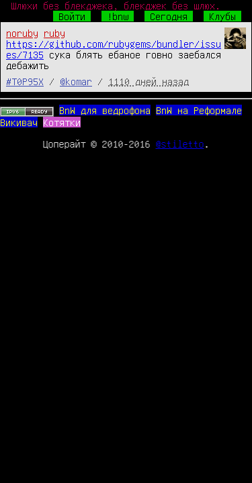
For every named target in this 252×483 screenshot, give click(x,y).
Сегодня (168, 16)
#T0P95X (25, 81)
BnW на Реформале (199, 110)
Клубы (222, 16)
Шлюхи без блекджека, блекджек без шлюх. (115, 5)
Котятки (62, 122)
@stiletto (180, 143)
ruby (54, 33)
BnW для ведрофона (105, 110)
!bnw (117, 16)
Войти (71, 16)
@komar (76, 81)
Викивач (19, 122)
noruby (22, 33)
